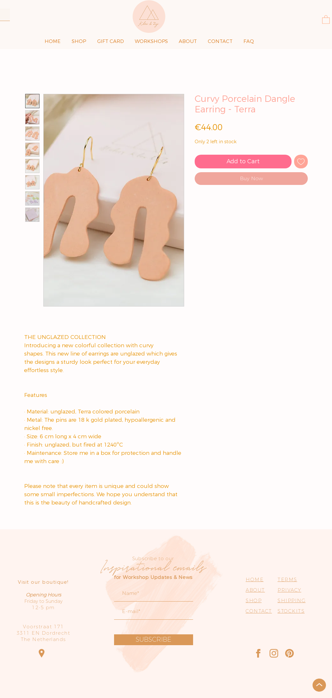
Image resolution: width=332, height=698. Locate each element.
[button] (326, 19)
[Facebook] (258, 653)
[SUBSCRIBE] (153, 639)
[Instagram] (274, 653)
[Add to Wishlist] (301, 161)
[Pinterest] (289, 653)
